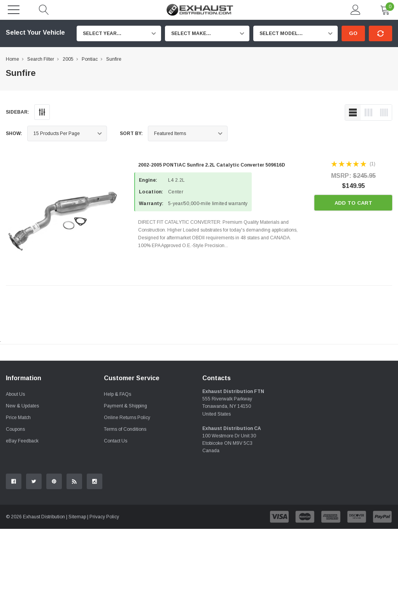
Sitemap (77, 604)
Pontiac (90, 59)
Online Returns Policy (127, 504)
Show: (14, 133)
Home (12, 59)
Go (353, 33)
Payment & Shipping (125, 493)
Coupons (15, 516)
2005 (68, 59)
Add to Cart (353, 203)
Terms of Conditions (125, 516)
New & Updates (22, 493)
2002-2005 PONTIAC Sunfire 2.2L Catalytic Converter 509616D (211, 165)
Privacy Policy (104, 604)
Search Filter (40, 59)
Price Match (18, 504)
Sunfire (113, 59)
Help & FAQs (117, 481)
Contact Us (115, 528)
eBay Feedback (22, 528)
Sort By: (131, 133)
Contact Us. (371, 416)
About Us (15, 481)
